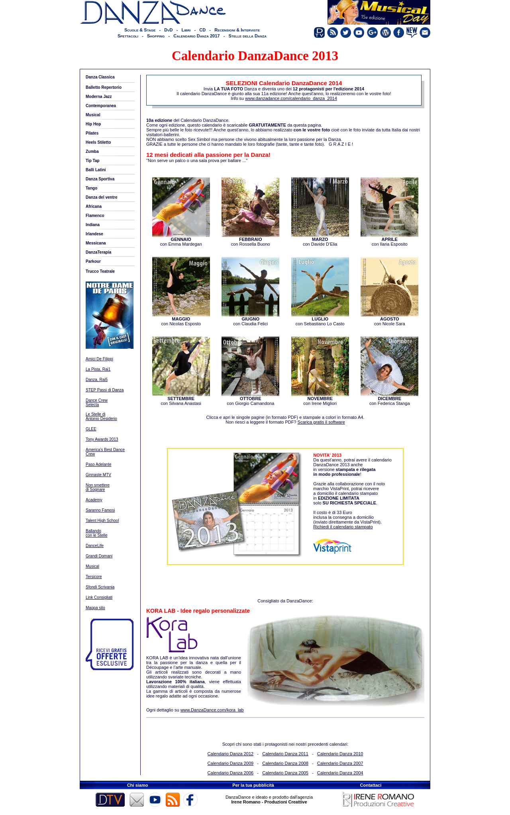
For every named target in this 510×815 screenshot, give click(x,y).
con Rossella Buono (250, 239)
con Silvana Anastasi (181, 399)
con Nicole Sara (389, 319)
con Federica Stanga (389, 399)
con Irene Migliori (320, 399)
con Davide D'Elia (320, 239)
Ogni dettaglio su (195, 710)
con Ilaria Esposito (389, 239)
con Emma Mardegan (181, 239)
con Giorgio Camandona (250, 399)
